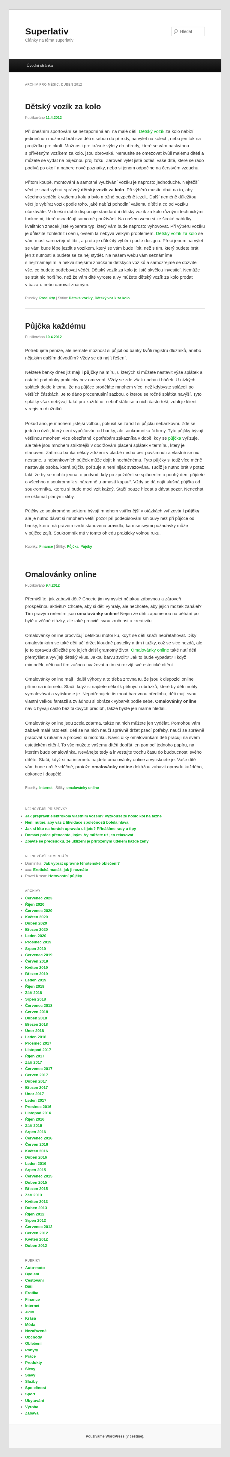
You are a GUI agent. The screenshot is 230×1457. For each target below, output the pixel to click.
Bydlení (32, 1274)
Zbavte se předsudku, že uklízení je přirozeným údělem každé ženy (87, 841)
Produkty (47, 298)
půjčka (174, 438)
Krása (30, 1318)
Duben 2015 (36, 1182)
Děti (29, 1286)
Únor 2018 (34, 1030)
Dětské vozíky (81, 298)
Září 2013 (33, 1195)
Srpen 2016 (35, 1132)
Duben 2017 (36, 1081)
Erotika (31, 1293)
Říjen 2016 (34, 1119)
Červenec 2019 (38, 955)
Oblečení (33, 1343)
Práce (30, 1356)
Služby (31, 1381)
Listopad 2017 (38, 1050)
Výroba (31, 1407)
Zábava (32, 1413)
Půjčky (86, 546)
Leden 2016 (35, 1163)
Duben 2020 (36, 923)
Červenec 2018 (38, 1005)
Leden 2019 (35, 980)
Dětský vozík (151, 131)
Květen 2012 (36, 1239)
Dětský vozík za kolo (63, 106)
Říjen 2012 (34, 1214)
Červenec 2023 (38, 898)
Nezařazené (36, 1331)
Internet (45, 788)
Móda (30, 1324)
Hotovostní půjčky (65, 876)
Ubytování (34, 1400)
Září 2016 (33, 1125)
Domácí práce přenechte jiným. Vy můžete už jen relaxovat (79, 835)
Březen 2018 (36, 1024)
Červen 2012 (36, 1233)
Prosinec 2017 (38, 1043)
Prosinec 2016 (38, 1106)
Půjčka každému (55, 325)
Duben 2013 (36, 1208)
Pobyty (31, 1350)
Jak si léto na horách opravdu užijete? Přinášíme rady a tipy (80, 828)
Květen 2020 (36, 917)
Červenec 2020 (38, 910)
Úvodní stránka (40, 65)
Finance (46, 546)
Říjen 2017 (34, 1056)
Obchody (33, 1337)
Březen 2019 (36, 974)
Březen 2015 (36, 1188)
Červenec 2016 (38, 1138)
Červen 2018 (36, 1012)
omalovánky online (83, 788)
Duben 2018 (36, 1018)
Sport (30, 1394)
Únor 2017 (34, 1094)
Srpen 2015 (35, 1170)
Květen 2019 (36, 967)
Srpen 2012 (35, 1220)
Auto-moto (35, 1267)
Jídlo (29, 1312)
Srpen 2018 (35, 999)
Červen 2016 (36, 1144)
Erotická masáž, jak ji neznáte (60, 869)
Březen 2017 (36, 1087)
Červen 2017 (36, 1075)
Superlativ (47, 31)
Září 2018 (33, 992)
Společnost (35, 1387)
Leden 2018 (35, 1037)
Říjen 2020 (34, 904)
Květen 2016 (36, 1151)
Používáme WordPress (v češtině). (115, 1436)
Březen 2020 (36, 929)
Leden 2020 (35, 936)
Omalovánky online (61, 574)
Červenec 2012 (38, 1226)
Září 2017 (33, 1062)
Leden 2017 (35, 1100)
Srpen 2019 (35, 948)
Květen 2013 (36, 1201)
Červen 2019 (36, 961)
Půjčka (73, 546)
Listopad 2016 (38, 1113)
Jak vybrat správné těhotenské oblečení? (81, 863)
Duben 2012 (36, 1245)
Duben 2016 (36, 1157)
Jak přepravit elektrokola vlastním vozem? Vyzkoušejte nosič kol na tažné (94, 816)
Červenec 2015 (38, 1176)
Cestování (34, 1280)
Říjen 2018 (34, 986)
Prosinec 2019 (38, 942)
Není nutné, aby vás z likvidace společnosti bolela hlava (77, 822)
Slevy (30, 1369)
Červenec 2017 (38, 1068)
